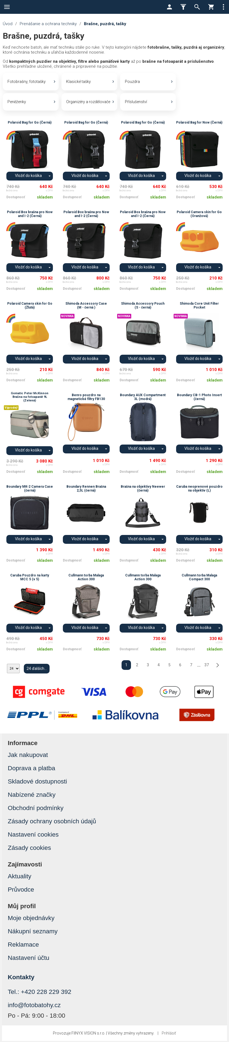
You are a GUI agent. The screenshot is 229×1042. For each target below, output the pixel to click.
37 (206, 666)
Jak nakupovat (28, 756)
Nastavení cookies (33, 835)
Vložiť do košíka (28, 176)
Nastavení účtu (28, 958)
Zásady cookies (29, 848)
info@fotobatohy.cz (34, 1006)
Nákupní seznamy (33, 932)
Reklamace (23, 945)
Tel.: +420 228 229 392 (39, 992)
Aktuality (19, 877)
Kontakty (21, 978)
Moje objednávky (31, 919)
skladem (45, 198)
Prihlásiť (169, 1034)
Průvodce (21, 890)
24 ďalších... (37, 669)
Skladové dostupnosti (37, 782)
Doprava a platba (31, 769)
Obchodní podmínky (35, 809)
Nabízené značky (32, 795)
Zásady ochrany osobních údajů (52, 822)
